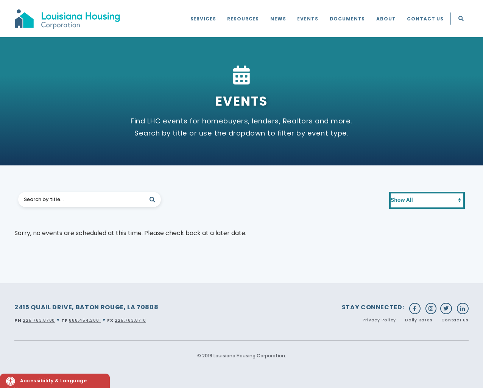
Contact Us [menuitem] (425, 19)
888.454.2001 (85, 320)
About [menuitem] (386, 19)
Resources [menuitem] (243, 19)
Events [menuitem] (307, 19)
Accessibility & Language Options (46, 382)
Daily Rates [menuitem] (418, 320)
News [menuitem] (278, 19)
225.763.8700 (39, 320)
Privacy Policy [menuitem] (379, 320)
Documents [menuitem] (347, 19)
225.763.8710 (130, 320)
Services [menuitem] (203, 19)
